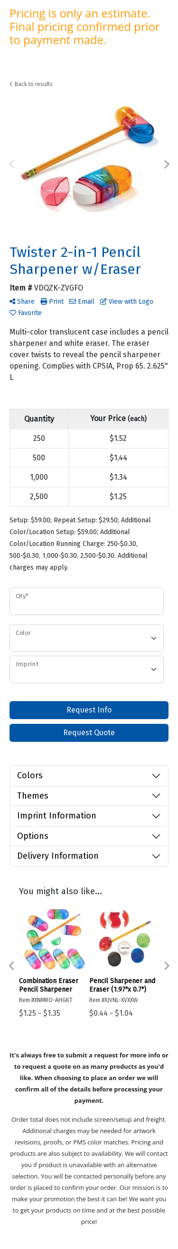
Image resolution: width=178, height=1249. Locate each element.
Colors (30, 775)
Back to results (31, 84)
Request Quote (89, 732)
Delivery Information (58, 856)
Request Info (89, 709)
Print (52, 302)
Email (81, 302)
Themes (32, 796)
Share (22, 302)
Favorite (25, 313)
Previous (12, 164)
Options (32, 836)
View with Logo (126, 302)
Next (166, 164)
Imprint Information (56, 815)
